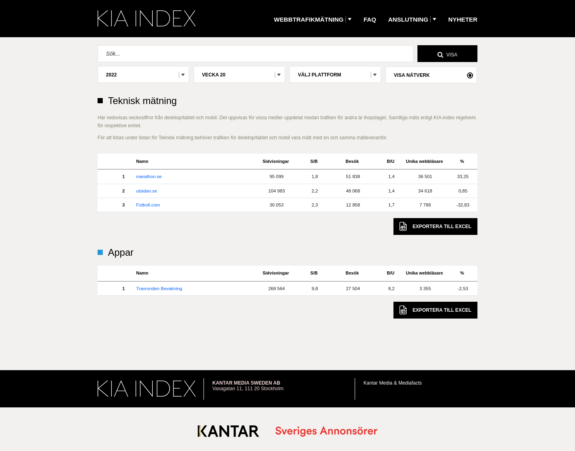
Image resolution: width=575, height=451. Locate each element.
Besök (352, 161)
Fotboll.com (148, 204)
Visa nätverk (412, 75)
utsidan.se (146, 190)
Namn (142, 161)
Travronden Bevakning (159, 288)
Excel (435, 226)
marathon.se (149, 176)
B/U (391, 161)
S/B (313, 161)
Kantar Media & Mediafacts (392, 383)
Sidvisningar (276, 161)
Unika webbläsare (424, 161)
